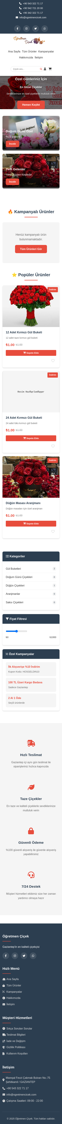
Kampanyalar (46, 51)
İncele (12, 143)
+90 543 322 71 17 (15, 1088)
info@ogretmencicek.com (19, 1094)
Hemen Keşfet (31, 104)
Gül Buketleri (31, 569)
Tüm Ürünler (29, 51)
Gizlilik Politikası (13, 1047)
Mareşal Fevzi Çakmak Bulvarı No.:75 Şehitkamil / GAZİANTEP (26, 1080)
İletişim (39, 57)
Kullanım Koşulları (15, 1053)
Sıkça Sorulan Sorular (17, 1028)
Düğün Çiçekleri (31, 585)
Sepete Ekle (31, 353)
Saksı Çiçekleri (31, 602)
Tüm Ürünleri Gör (31, 249)
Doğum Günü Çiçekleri (31, 577)
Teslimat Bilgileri (13, 1034)
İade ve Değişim (13, 1041)
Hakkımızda (26, 57)
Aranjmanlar (31, 594)
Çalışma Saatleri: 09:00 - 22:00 (22, 1100)
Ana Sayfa (14, 51)
